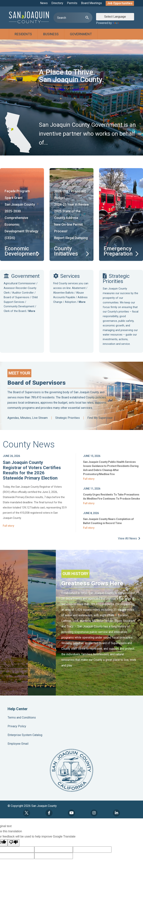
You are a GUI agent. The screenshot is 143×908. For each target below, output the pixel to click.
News (44, 3)
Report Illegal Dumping (71, 238)
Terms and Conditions (22, 717)
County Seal (71, 770)
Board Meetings (91, 3)
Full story (8, 525)
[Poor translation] (13, 842)
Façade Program (17, 191)
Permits (72, 3)
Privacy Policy (17, 726)
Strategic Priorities (67, 417)
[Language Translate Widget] (115, 16)
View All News (129, 538)
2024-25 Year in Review (71, 204)
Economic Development (21, 251)
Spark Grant (14, 198)
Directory (57, 3)
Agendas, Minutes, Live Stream (27, 417)
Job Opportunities (119, 3)
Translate (122, 23)
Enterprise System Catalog (25, 735)
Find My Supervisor (100, 417)
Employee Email (18, 743)
